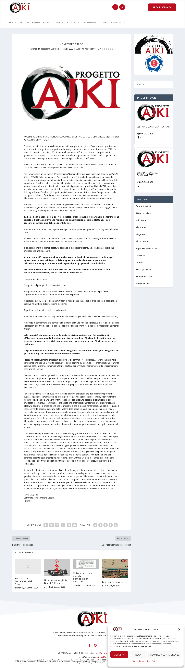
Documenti (89, 22)
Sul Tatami (141, 220)
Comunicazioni (143, 206)
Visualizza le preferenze (164, 654)
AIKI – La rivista (143, 213)
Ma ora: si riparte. (113, 582)
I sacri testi (141, 255)
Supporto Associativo (86, 48)
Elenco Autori (142, 283)
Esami (46, 22)
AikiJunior (141, 234)
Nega (138, 654)
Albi (58, 22)
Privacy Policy (151, 661)
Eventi (36, 22)
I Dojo (22, 22)
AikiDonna (141, 227)
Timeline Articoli (144, 276)
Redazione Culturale (49, 48)
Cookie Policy (138, 661)
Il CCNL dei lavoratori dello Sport (24, 581)
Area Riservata (162, 7)
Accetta (119, 654)
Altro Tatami (142, 241)
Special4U (101, 657)
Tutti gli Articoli (144, 269)
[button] (179, 629)
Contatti (115, 22)
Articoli (71, 22)
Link (104, 22)
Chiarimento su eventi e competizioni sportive (82, 577)
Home (12, 22)
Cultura (140, 262)
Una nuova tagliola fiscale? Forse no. (55, 582)
